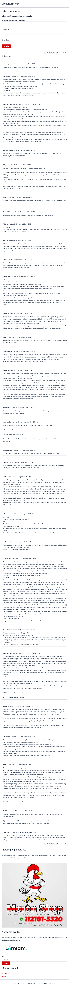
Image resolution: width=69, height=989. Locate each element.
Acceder (4, 973)
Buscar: (4, 956)
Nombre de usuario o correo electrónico (13, 20)
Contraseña (5, 29)
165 (58, 53)
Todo (64, 53)
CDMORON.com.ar (11, 3)
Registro (4, 976)
